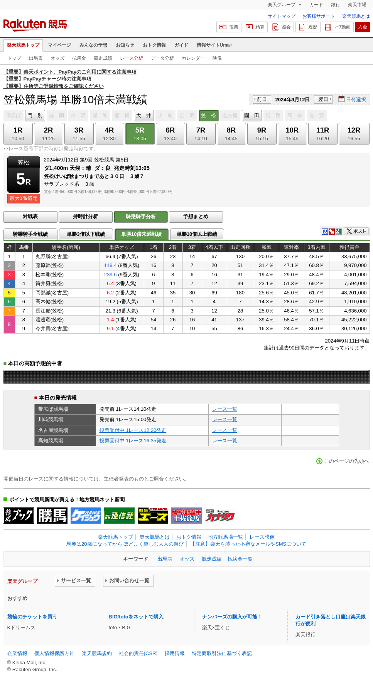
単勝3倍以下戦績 (86, 234)
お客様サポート (318, 16)
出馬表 (36, 58)
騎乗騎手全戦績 (30, 234)
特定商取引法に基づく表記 (222, 653)
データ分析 (162, 58)
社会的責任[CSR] (138, 653)
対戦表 (30, 216)
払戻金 (79, 58)
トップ (14, 58)
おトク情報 (154, 45)
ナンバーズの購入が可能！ (232, 617)
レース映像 (262, 537)
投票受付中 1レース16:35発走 (133, 440)
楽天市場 (357, 4)
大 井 (143, 115)
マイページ (59, 45)
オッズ (57, 58)
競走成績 (103, 58)
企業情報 (17, 653)
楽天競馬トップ (23, 45)
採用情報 (175, 653)
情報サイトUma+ (215, 45)
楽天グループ (282, 4)
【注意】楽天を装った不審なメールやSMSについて (248, 544)
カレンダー (193, 58)
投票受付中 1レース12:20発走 (133, 430)
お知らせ (125, 45)
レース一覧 (224, 409)
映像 (217, 58)
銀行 (335, 4)
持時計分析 (85, 216)
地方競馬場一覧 (225, 537)
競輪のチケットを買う (32, 617)
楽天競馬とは (356, 16)
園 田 (251, 115)
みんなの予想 (93, 45)
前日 (262, 99)
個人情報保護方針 (54, 653)
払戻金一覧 (240, 559)
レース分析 (131, 58)
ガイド (181, 45)
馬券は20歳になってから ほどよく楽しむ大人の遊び (125, 544)
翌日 (323, 99)
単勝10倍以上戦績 (197, 234)
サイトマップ (281, 16)
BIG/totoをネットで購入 (136, 617)
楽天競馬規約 (97, 653)
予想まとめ (195, 216)
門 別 (34, 115)
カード (316, 4)
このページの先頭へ (346, 461)
